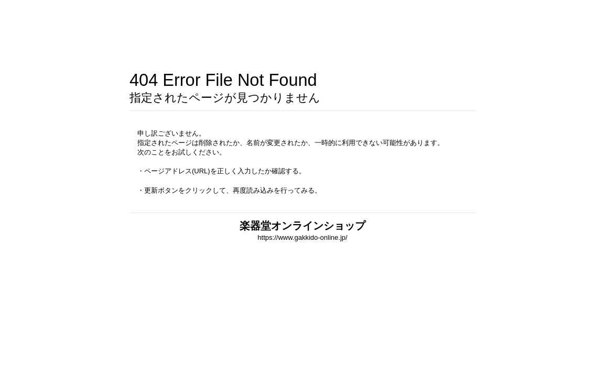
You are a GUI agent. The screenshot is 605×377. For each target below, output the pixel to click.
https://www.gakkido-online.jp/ (302, 237)
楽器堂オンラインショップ (302, 225)
